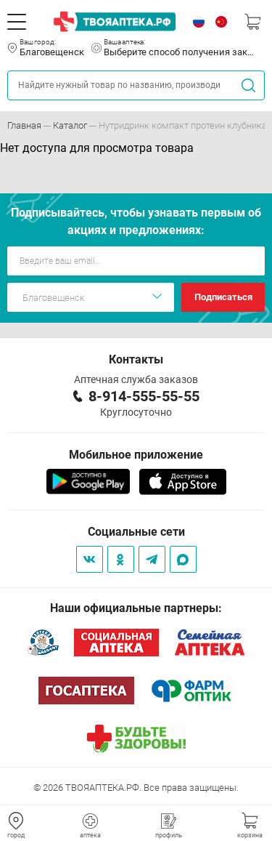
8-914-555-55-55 (143, 396)
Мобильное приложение (136, 455)
